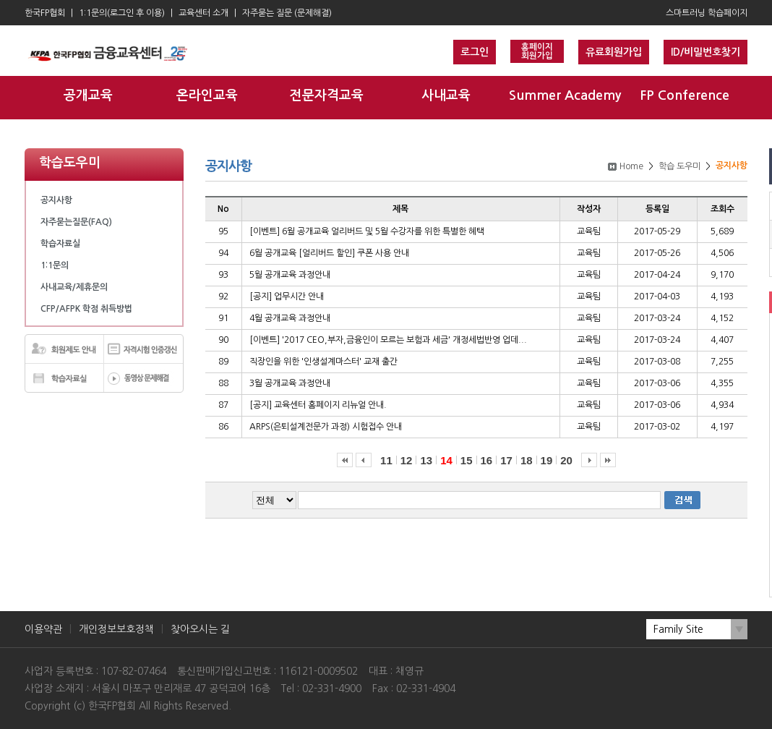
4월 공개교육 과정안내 (289, 318)
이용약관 (43, 629)
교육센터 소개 (203, 13)
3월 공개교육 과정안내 (289, 383)
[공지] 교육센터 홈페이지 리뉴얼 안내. (318, 405)
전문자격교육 (327, 95)
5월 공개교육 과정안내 (289, 274)
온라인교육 (207, 95)
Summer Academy (565, 95)
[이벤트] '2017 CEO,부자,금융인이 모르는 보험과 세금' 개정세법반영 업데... (388, 340)
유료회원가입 (614, 52)
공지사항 (56, 200)
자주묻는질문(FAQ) (76, 222)
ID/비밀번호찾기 (705, 52)
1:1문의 (54, 265)
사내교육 (446, 95)
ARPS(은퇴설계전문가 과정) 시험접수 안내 (325, 426)
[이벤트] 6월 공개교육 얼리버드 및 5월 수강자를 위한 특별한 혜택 (366, 231)
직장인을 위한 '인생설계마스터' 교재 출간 (323, 361)
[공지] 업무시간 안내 (286, 296)
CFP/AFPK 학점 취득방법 (86, 308)
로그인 (474, 52)
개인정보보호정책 (116, 629)
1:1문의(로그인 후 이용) (122, 13)
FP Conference (684, 95)
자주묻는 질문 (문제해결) (287, 13)
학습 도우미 (679, 166)
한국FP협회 (45, 13)
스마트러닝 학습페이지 (706, 13)
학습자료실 (60, 243)
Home (631, 166)
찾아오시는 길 (200, 629)
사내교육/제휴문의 (74, 287)
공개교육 (88, 95)
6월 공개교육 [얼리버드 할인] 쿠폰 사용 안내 (329, 253)
